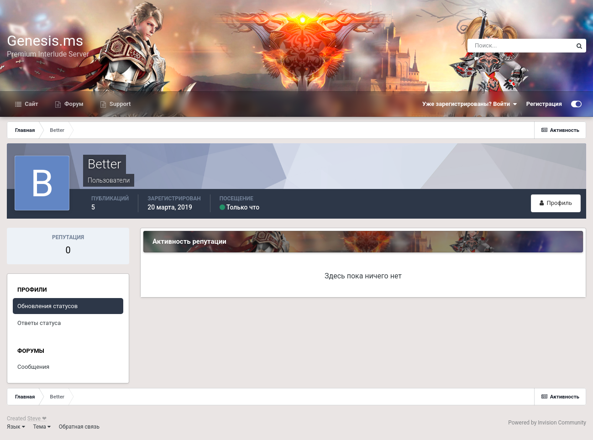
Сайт (30, 103)
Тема (42, 427)
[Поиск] (519, 45)
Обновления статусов (47, 306)
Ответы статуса (39, 323)
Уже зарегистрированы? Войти (469, 104)
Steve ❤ (37, 418)
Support (119, 103)
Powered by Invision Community (547, 422)
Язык (16, 427)
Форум (73, 103)
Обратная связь (79, 427)
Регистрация (544, 103)
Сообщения (33, 366)
